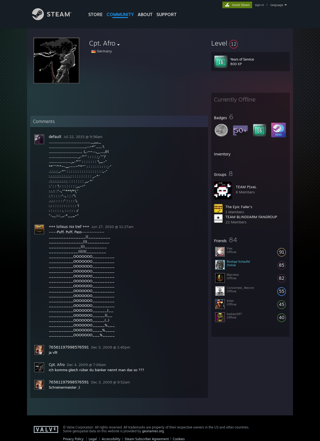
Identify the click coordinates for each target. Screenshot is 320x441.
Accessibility (111, 439)
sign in (259, 5)
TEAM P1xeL (246, 187)
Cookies (179, 439)
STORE (95, 14)
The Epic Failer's (238, 207)
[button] (250, 43)
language (276, 5)
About (145, 14)
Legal (93, 439)
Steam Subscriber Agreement (147, 439)
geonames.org (153, 431)
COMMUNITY (120, 14)
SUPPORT (166, 14)
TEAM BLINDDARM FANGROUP (251, 217)
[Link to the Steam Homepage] (56, 18)
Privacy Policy (73, 439)
